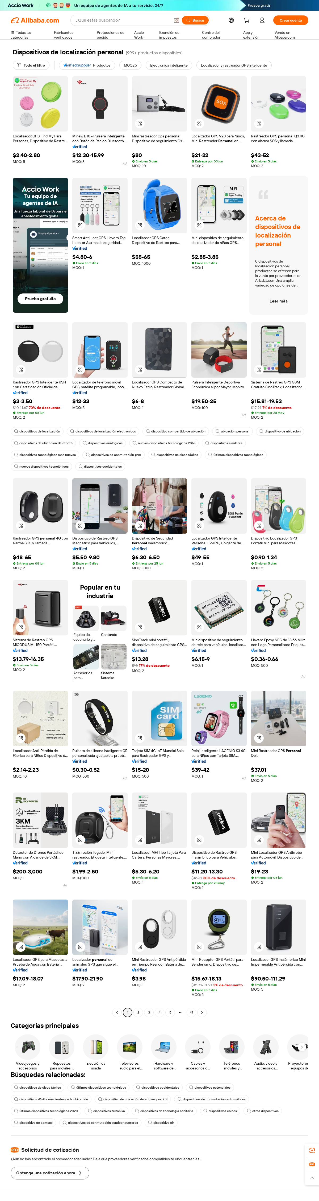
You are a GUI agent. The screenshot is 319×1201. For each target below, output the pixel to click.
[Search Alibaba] (122, 20)
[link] (312, 1150)
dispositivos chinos (220, 1111)
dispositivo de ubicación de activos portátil (132, 1099)
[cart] (247, 21)
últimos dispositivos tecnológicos (235, 455)
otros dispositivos (263, 1111)
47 (191, 1012)
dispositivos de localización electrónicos (103, 431)
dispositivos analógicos (103, 443)
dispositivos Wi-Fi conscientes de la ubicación (51, 1099)
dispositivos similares (223, 443)
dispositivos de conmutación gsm (113, 455)
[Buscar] (195, 20)
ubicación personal (232, 431)
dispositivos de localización (37, 431)
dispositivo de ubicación (280, 431)
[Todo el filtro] (31, 65)
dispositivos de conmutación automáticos (212, 1099)
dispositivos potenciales (209, 1087)
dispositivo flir (161, 1123)
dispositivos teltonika (106, 1111)
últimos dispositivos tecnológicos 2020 (46, 1111)
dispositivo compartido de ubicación (175, 431)
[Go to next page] (202, 1012)
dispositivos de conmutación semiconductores (100, 1123)
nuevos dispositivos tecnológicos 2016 (164, 443)
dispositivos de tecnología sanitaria (164, 1111)
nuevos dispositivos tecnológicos (41, 466)
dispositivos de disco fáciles (174, 455)
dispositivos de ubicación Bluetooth (43, 443)
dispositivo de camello (33, 1123)
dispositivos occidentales (100, 466)
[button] (176, 20)
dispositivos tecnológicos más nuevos (45, 455)
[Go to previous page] (117, 1012)
